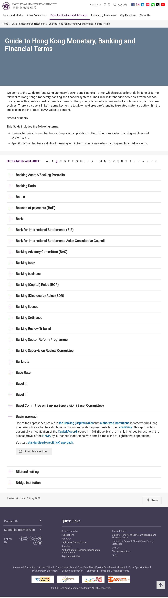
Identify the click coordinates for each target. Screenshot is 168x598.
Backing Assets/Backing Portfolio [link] (40, 175)
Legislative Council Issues (75, 542)
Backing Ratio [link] (26, 186)
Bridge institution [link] (28, 483)
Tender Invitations (121, 551)
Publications (68, 535)
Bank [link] (19, 219)
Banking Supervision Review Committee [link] (45, 351)
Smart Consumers (36, 15)
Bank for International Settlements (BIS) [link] (45, 230)
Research (66, 538)
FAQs (114, 555)
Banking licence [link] (27, 307)
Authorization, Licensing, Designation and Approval (81, 551)
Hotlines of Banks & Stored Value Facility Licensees (133, 542)
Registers (66, 546)
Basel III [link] (22, 395)
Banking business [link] (28, 274)
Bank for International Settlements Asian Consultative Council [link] (60, 241)
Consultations (119, 531)
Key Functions (128, 15)
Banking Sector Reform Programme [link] (42, 340)
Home (5, 23)
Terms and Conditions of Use (114, 570)
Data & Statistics (70, 531)
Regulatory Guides (71, 556)
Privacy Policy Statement (45, 570)
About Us (145, 15)
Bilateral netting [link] (27, 472)
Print (33, 451)
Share (152, 500)
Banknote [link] (22, 362)
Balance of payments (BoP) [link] (35, 208)
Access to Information (23, 567)
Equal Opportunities (138, 567)
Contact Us (96, 4)
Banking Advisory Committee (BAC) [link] (41, 252)
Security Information (72, 570)
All (47, 161)
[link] (125, 4)
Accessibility (45, 567)
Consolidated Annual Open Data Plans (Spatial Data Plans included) (90, 567)
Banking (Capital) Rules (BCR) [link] (37, 285)
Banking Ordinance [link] (29, 318)
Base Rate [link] (23, 373)
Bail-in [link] (20, 197)
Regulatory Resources (103, 15)
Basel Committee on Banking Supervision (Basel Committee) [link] (60, 406)
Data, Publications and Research (68, 15)
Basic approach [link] (27, 417)
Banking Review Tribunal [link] (33, 329)
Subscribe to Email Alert (19, 529)
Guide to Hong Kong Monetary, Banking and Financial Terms (79, 23)
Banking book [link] (25, 263)
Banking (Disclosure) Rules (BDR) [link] (40, 296)
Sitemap (91, 570)
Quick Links (71, 521)
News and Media (13, 15)
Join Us (116, 547)
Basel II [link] (21, 384)
